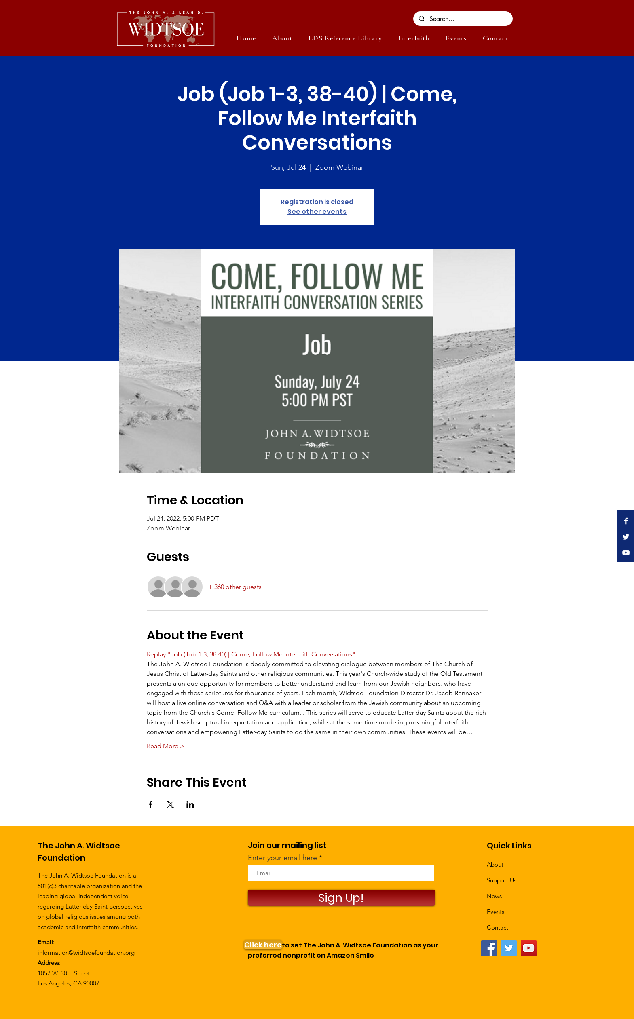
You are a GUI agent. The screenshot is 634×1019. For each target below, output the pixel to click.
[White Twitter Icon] (625, 536)
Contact (497, 927)
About (495, 864)
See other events (317, 211)
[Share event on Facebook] (150, 804)
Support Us (501, 880)
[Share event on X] (170, 804)
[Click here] (263, 944)
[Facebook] (489, 948)
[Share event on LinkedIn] (190, 804)
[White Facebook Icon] (625, 521)
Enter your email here (282, 857)
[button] (456, 38)
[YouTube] (529, 948)
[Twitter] (509, 948)
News (494, 896)
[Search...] (462, 19)
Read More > (165, 746)
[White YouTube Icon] (625, 552)
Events (495, 912)
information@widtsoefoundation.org (86, 952)
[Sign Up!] (341, 898)
